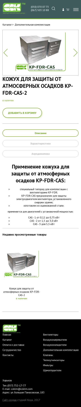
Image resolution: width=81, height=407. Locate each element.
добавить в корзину (22, 112)
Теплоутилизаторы (53, 360)
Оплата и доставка (13, 344)
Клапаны (48, 355)
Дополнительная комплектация (32, 24)
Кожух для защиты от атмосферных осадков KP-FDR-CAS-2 (21, 292)
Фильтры (48, 365)
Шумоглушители (52, 370)
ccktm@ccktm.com (22, 389)
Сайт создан (9, 400)
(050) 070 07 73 (40, 6)
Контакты (7, 355)
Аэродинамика (41, 153)
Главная (6, 334)
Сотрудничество (11, 349)
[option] (40, 52)
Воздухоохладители (55, 344)
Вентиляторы (50, 334)
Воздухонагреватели (55, 339)
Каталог (7, 24)
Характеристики (40, 143)
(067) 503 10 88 (40, 10)
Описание (40, 133)
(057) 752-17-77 (16, 385)
